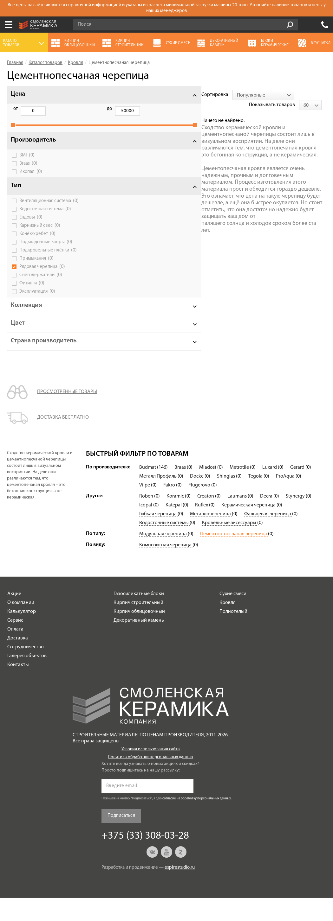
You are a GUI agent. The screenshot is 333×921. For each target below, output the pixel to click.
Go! (290, 25)
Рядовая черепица (42, 283)
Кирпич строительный (138, 625)
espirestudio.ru (180, 890)
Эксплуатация (37, 307)
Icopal (146, 528)
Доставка (17, 661)
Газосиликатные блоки (139, 616)
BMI (27, 162)
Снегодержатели (40, 291)
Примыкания (36, 274)
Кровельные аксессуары (229, 546)
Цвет (18, 339)
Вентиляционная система (45, 210)
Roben (146, 519)
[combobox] (148, 95)
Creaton (206, 519)
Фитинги (31, 299)
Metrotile (240, 490)
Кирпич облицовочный (139, 634)
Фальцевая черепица (268, 537)
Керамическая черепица (249, 528)
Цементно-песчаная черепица (234, 557)
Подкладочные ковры (45, 253)
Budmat (148, 490)
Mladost (208, 490)
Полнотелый (233, 634)
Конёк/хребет (37, 245)
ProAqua (286, 499)
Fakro (169, 508)
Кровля (227, 625)
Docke (197, 499)
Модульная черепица (163, 557)
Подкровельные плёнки (44, 264)
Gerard (297, 490)
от (15, 108)
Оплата (15, 652)
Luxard (270, 490)
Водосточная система (45, 220)
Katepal (174, 528)
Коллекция (26, 322)
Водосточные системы (164, 546)
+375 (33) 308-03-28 (324, 24)
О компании (20, 625)
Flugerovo (199, 508)
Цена (18, 94)
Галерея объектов (27, 679)
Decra (266, 519)
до (47, 108)
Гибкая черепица (158, 537)
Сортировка (99, 94)
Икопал (30, 178)
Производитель (33, 147)
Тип (16, 192)
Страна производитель (33, 360)
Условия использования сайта (150, 772)
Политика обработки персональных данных (150, 780)
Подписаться (121, 838)
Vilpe (145, 508)
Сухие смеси (232, 616)
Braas (28, 170)
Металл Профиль (158, 499)
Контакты (18, 687)
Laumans (237, 519)
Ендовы (30, 229)
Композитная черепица (166, 568)
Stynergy (296, 519)
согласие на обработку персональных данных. (197, 821)
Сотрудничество (25, 670)
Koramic (175, 519)
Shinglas (226, 499)
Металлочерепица (211, 537)
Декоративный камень (139, 643)
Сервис (15, 643)
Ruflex (202, 528)
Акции (14, 616)
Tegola (256, 499)
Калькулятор (21, 634)
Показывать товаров (276, 94)
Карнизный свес (39, 237)
